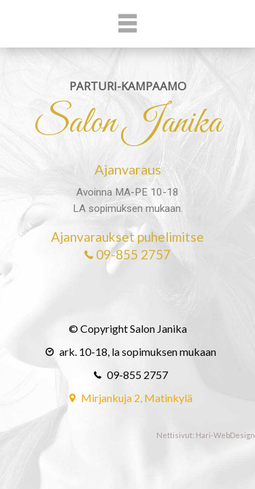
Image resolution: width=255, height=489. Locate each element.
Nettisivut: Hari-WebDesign (205, 435)
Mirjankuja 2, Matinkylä (127, 397)
